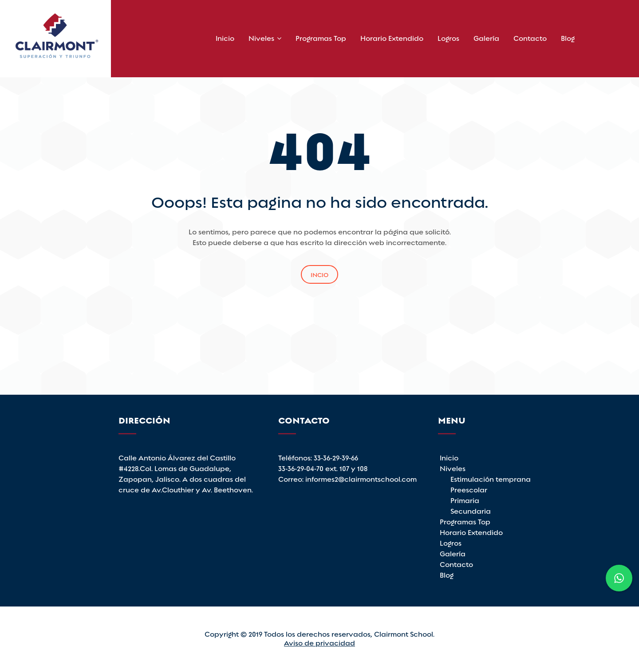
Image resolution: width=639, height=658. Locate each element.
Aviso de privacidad (319, 642)
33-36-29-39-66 (336, 457)
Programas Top (321, 37)
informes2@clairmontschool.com (361, 478)
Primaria (464, 499)
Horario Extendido (391, 37)
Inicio (225, 37)
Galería (486, 37)
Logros (448, 37)
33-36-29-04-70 (301, 468)
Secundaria (470, 510)
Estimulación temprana (490, 478)
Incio (319, 274)
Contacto (530, 37)
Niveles (261, 37)
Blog (568, 37)
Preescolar (468, 489)
